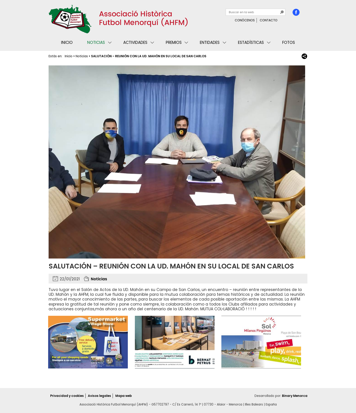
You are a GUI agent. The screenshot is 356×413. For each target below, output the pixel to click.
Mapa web (123, 396)
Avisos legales (99, 396)
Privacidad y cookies (67, 396)
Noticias (96, 42)
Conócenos (245, 20)
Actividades (135, 42)
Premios (174, 42)
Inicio (67, 42)
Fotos (288, 42)
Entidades (210, 42)
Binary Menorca (294, 396)
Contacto (268, 20)
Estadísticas (251, 42)
